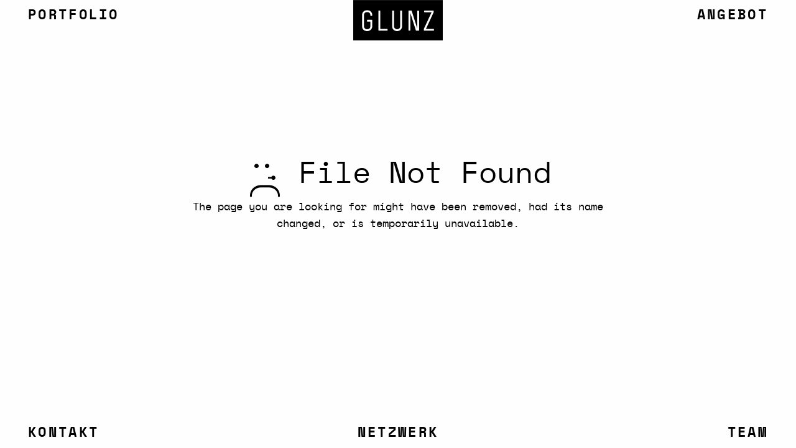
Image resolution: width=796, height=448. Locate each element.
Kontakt (63, 432)
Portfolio (73, 15)
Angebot (732, 15)
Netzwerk (398, 432)
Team (748, 432)
